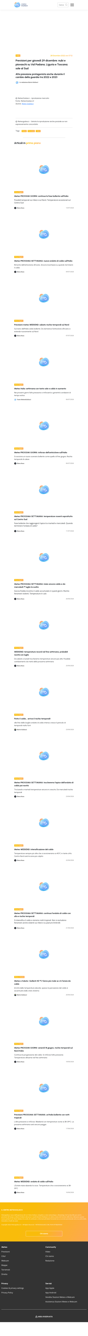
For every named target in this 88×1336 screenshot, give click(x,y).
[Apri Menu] (72, 5)
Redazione (49, 1260)
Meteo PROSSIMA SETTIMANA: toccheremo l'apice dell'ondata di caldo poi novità (44, 784)
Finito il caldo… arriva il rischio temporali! (32, 718)
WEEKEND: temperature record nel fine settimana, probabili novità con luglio (41, 653)
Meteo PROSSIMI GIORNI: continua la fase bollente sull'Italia (41, 196)
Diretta (4, 1274)
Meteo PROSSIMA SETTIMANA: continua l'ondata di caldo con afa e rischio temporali (42, 915)
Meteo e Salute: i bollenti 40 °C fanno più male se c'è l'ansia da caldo (42, 982)
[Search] (62, 5)
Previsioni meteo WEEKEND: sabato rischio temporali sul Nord (41, 324)
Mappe (4, 1265)
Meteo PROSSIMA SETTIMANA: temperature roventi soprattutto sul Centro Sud (43, 518)
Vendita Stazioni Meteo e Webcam (60, 1297)
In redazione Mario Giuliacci (28, 82)
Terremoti (5, 1269)
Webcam (5, 1260)
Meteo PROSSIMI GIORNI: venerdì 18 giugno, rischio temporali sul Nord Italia (43, 1049)
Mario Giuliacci (28, 104)
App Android (50, 1292)
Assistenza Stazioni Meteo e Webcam (61, 1301)
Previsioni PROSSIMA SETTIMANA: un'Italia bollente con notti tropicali (41, 1116)
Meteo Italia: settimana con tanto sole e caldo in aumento (40, 388)
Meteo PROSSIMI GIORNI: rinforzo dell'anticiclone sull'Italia (40, 452)
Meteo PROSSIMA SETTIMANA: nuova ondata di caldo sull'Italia (43, 261)
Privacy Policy (7, 1292)
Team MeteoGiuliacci (24, 400)
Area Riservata (45, 1317)
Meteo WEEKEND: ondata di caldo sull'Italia (33, 1181)
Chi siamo (44, 1234)
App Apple (49, 1288)
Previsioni (5, 1251)
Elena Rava (20, 208)
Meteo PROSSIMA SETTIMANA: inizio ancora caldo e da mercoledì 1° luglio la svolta (39, 585)
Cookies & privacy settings (12, 1288)
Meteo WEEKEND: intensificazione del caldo (33, 849)
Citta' (3, 1256)
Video (47, 1251)
